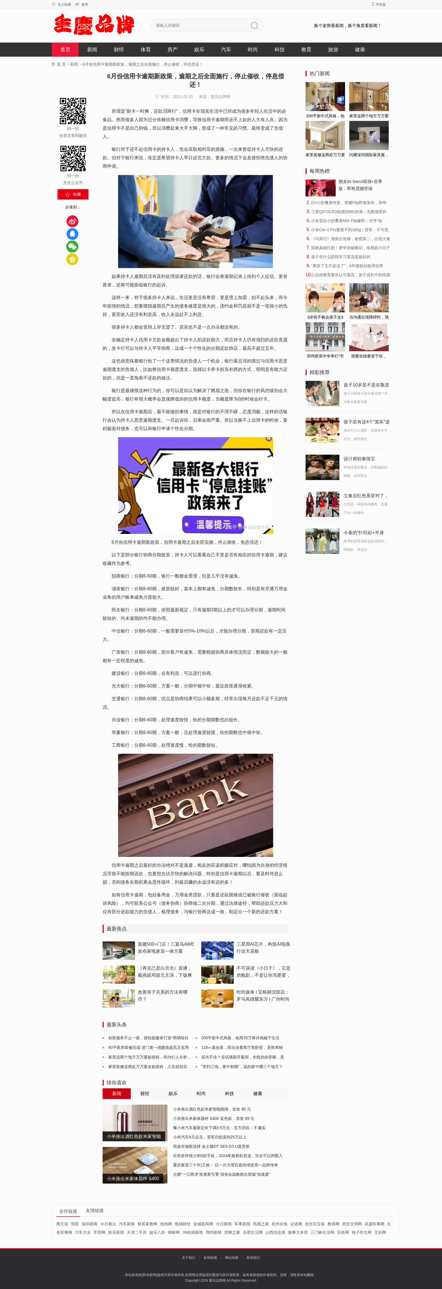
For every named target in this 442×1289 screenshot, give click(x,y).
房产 (172, 49)
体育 (146, 49)
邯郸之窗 (232, 1232)
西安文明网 (352, 1224)
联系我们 (253, 1257)
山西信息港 (275, 1232)
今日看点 (108, 1224)
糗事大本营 (298, 1232)
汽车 (226, 49)
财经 (119, 49)
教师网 (333, 1224)
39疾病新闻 (193, 1232)
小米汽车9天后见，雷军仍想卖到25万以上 (210, 1137)
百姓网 (343, 1232)
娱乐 (199, 49)
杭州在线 (280, 1224)
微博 (81, 4)
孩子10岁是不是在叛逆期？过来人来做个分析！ (366, 386)
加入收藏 (61, 4)
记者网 (296, 1224)
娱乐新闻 (116, 1232)
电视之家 (261, 1224)
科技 (280, 49)
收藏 (77, 194)
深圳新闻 (90, 1224)
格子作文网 (362, 1232)
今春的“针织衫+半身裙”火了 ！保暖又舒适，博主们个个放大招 (366, 533)
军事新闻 (242, 1224)
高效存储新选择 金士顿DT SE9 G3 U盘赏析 (211, 1146)
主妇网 (380, 1232)
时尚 (253, 49)
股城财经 (183, 1224)
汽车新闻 (127, 1224)
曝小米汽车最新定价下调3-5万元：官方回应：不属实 (219, 1128)
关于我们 (188, 1257)
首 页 (61, 64)
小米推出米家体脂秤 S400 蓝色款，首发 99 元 (213, 1118)
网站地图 (231, 1257)
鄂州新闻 (214, 1232)
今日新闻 (224, 1224)
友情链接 (210, 1257)
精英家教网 (147, 1224)
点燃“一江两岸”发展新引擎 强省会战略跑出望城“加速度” (221, 1174)
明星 (75, 1224)
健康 (360, 49)
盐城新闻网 (203, 1224)
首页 (65, 49)
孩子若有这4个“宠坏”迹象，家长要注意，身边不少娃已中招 (367, 422)
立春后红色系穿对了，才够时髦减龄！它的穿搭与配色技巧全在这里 (366, 496)
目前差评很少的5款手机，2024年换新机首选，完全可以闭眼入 (228, 1156)
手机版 (379, 4)
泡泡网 (166, 1224)
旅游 (333, 49)
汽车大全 (83, 1232)
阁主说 (62, 1224)
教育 (306, 49)
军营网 (99, 1232)
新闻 (92, 49)
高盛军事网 (374, 1224)
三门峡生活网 (322, 1232)
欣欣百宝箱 (315, 1224)
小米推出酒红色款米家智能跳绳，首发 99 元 (212, 1109)
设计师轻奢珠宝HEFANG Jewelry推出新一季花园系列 (366, 459)
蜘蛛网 (174, 1232)
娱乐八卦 (157, 1232)
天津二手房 (137, 1232)
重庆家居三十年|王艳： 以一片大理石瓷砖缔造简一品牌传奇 (225, 1165)
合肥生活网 (253, 1232)
